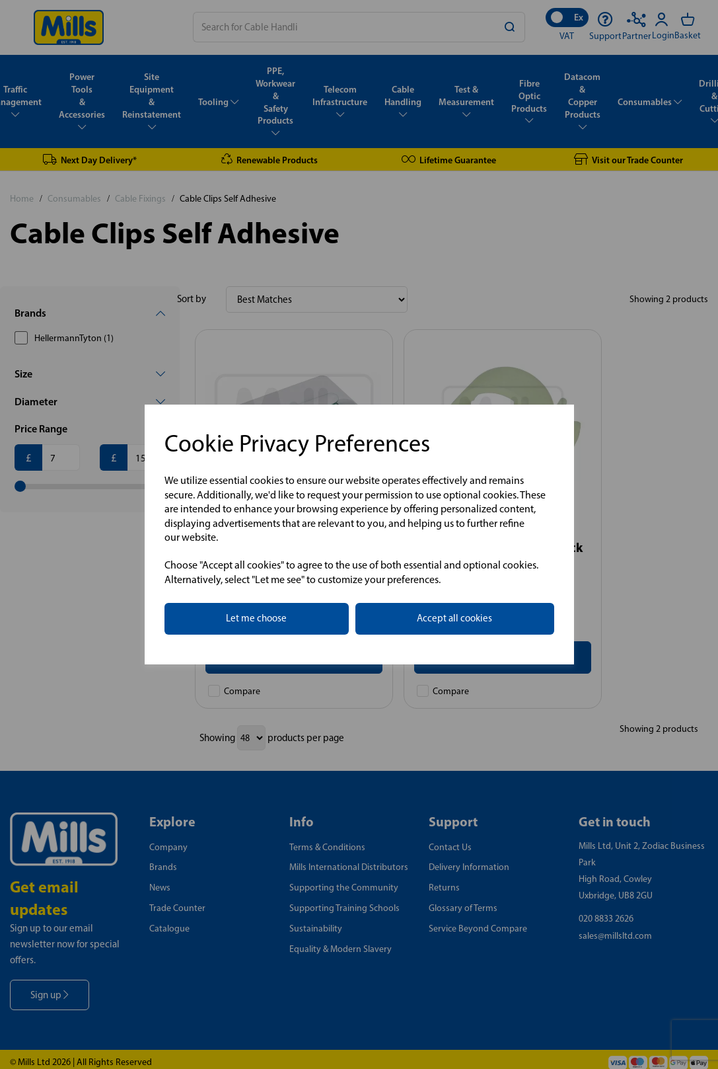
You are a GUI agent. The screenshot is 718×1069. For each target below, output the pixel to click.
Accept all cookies (454, 618)
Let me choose (256, 618)
